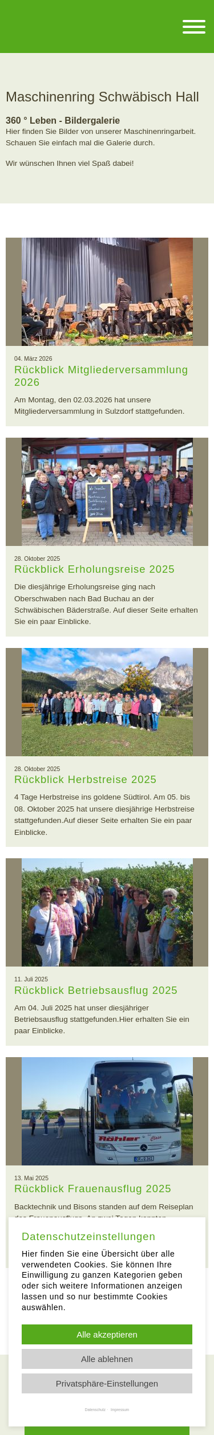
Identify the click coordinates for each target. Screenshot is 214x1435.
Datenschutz (95, 1410)
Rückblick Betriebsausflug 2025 (96, 990)
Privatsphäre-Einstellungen (107, 1383)
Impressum (120, 1410)
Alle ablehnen (107, 1359)
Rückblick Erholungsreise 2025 (94, 569)
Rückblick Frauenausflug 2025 (92, 1189)
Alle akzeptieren (107, 1334)
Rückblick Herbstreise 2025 (85, 779)
